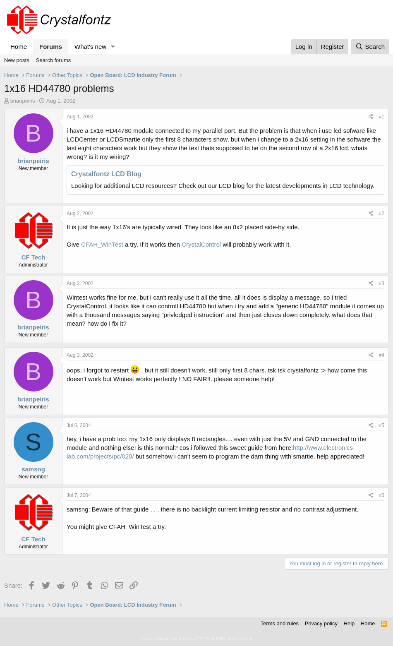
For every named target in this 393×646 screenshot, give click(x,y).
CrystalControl (201, 244)
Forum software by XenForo (196, 638)
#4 (381, 355)
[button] (113, 46)
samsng (33, 469)
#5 (381, 425)
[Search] (370, 46)
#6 (381, 495)
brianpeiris (22, 101)
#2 (381, 213)
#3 (381, 283)
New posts (16, 60)
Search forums (53, 60)
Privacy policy (321, 623)
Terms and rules (280, 623)
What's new (90, 46)
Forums (50, 46)
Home (18, 46)
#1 (381, 117)
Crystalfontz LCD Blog (106, 174)
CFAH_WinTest (102, 244)
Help (349, 623)
